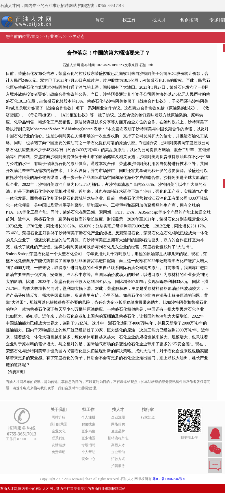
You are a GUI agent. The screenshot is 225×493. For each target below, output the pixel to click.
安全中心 (88, 459)
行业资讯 (54, 36)
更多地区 (88, 438)
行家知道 (148, 417)
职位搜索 (88, 424)
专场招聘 (88, 445)
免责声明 (59, 452)
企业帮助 (118, 452)
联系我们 (59, 438)
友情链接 (59, 445)
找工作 (129, 20)
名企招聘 (189, 20)
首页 (99, 20)
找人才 (159, 20)
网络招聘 (118, 424)
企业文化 (59, 431)
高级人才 (118, 445)
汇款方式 (118, 459)
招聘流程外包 (118, 438)
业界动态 (76, 36)
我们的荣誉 (58, 424)
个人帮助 (88, 452)
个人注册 (88, 417)
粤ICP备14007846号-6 (169, 479)
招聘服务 (118, 466)
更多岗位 (88, 431)
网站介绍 (59, 417)
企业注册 (118, 417)
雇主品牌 (118, 431)
